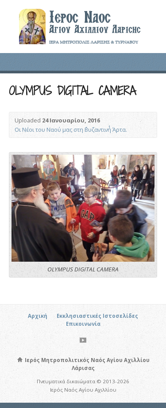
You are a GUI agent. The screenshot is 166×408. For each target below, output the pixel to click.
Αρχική (37, 316)
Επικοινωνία (83, 323)
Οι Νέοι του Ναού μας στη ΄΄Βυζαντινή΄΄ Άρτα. (71, 129)
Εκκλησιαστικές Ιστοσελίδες (97, 316)
